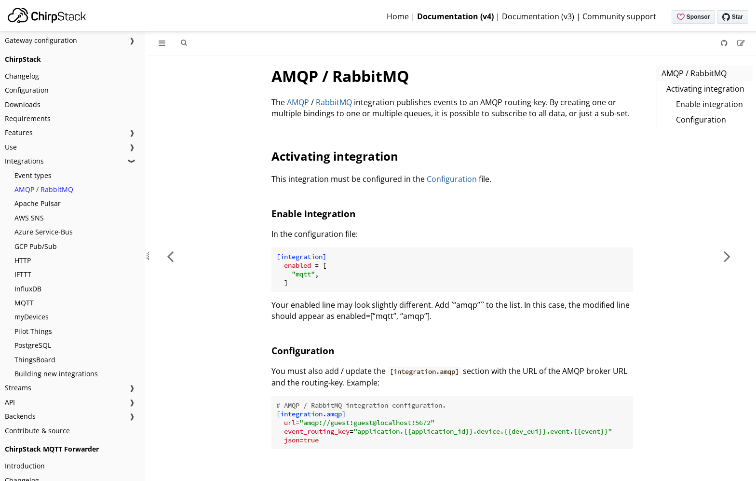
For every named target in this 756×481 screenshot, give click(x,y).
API (10, 402)
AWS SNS (29, 217)
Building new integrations (56, 373)
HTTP (22, 260)
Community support (619, 16)
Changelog (22, 76)
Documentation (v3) (538, 16)
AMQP (298, 102)
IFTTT (22, 274)
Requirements (28, 118)
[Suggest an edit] (741, 43)
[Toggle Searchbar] (183, 43)
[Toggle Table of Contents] (162, 43)
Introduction (25, 465)
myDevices (31, 316)
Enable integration (709, 104)
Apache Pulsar (37, 203)
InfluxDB (27, 288)
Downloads (22, 104)
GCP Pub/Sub (35, 246)
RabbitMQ (334, 102)
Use (11, 146)
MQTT (24, 302)
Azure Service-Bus (43, 231)
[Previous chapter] (170, 256)
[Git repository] (725, 43)
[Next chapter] (727, 256)
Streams (18, 387)
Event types (33, 175)
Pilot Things (33, 331)
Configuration (27, 90)
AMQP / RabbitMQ (43, 189)
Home (398, 16)
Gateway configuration (41, 40)
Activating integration (705, 88)
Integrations (24, 160)
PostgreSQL (32, 345)
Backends (20, 416)
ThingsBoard (34, 359)
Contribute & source (37, 430)
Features (19, 132)
